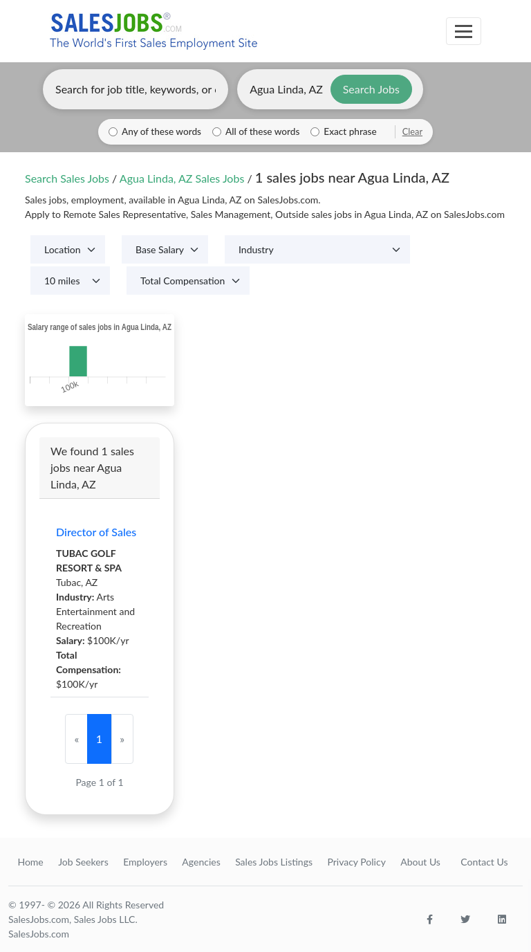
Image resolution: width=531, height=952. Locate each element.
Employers (145, 862)
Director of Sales (96, 531)
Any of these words (161, 131)
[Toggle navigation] (463, 31)
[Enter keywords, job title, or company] (135, 89)
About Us (420, 862)
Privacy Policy (356, 862)
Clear (412, 131)
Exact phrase (350, 131)
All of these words (262, 131)
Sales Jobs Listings (274, 862)
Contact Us (483, 862)
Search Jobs (371, 88)
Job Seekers (83, 862)
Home (30, 862)
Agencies (201, 862)
